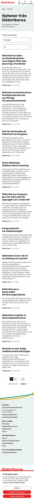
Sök (19, 3)
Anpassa (17, 488)
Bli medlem (5, 424)
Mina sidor (24, 3)
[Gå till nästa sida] (23, 383)
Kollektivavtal (6, 429)
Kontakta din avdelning (10, 417)
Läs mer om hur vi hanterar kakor (14, 482)
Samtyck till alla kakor (17, 492)
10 (22, 379)
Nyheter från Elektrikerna (11, 441)
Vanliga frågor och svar (10, 426)
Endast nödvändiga (17, 496)
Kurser (4, 431)
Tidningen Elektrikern (9, 452)
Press (4, 446)
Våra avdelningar (7, 443)
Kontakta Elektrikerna (9, 414)
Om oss (4, 438)
